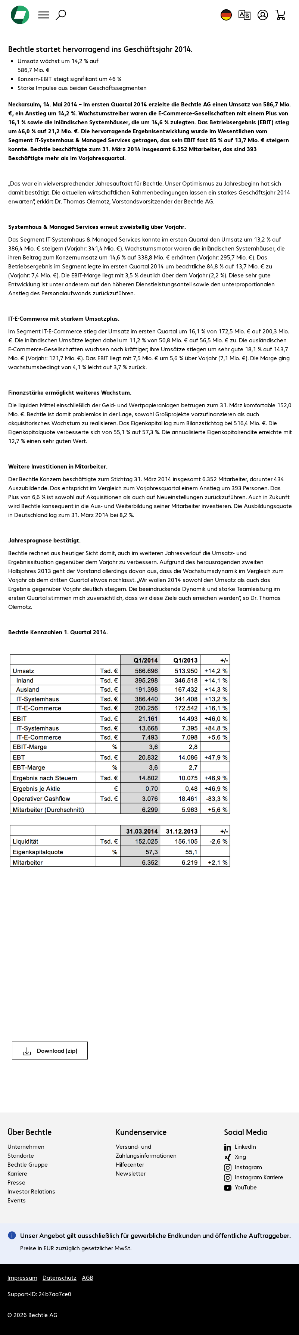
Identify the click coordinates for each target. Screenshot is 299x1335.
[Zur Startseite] (20, 15)
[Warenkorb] (280, 15)
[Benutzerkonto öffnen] (263, 15)
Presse (16, 1182)
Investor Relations (31, 1191)
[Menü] (44, 15)
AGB (87, 1277)
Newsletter (131, 1173)
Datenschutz (60, 1277)
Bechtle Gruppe (27, 1164)
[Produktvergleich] (244, 15)
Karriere (17, 1173)
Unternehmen (25, 1146)
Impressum (22, 1277)
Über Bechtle (29, 1131)
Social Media (246, 1131)
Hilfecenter (130, 1164)
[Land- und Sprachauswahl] (226, 15)
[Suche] (61, 15)
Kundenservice (141, 1131)
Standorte (20, 1155)
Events (16, 1200)
